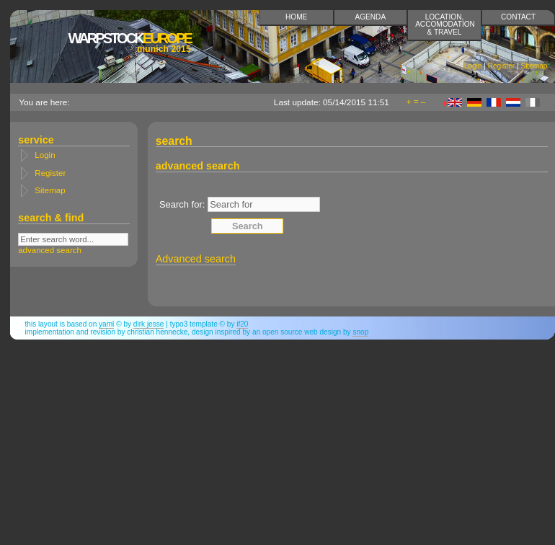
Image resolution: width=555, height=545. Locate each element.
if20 (242, 324)
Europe (129, 42)
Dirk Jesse (148, 324)
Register (501, 66)
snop (360, 332)
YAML (106, 324)
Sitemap (533, 66)
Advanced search (196, 259)
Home (296, 17)
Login (473, 66)
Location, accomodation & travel (445, 24)
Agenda (370, 17)
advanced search (49, 250)
